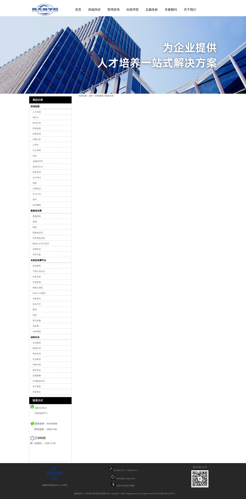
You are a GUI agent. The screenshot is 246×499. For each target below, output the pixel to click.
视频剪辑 (37, 216)
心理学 (36, 145)
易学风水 (37, 370)
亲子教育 (37, 386)
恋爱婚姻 (37, 375)
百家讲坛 (37, 298)
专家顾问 (171, 9)
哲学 (35, 199)
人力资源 (37, 112)
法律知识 (37, 188)
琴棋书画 (37, 364)
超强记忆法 (38, 166)
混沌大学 (37, 304)
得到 (35, 315)
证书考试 (37, 177)
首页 (78, 9)
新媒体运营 (36, 210)
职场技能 (35, 106)
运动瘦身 (37, 343)
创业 (35, 156)
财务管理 (37, 172)
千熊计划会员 (39, 271)
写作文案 (37, 254)
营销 (35, 222)
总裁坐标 (152, 9)
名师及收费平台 (38, 260)
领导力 (36, 117)
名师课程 (37, 331)
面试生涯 (37, 123)
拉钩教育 (37, 266)
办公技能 (37, 150)
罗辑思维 (37, 282)
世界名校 (37, 277)
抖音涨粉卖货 (39, 238)
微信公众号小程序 (41, 243)
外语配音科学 (39, 381)
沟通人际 (37, 139)
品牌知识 (37, 249)
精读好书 (37, 348)
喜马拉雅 (37, 320)
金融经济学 (38, 161)
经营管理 (37, 134)
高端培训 (94, 9)
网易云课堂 (38, 288)
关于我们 (190, 9)
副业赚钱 (37, 205)
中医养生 (37, 392)
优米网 (36, 326)
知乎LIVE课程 (39, 293)
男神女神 (37, 353)
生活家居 (37, 359)
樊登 (35, 309)
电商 (35, 227)
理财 (35, 183)
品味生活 (35, 337)
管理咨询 (113, 9)
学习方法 (37, 194)
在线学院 (132, 9)
